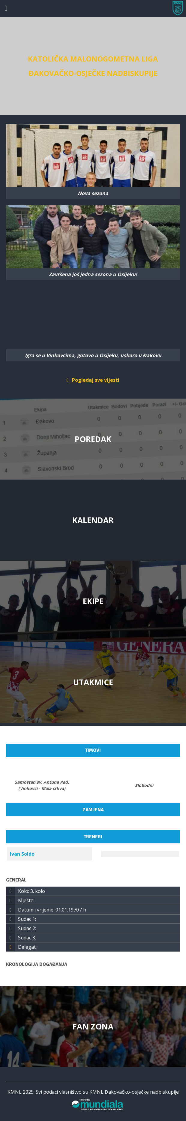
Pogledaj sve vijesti (93, 380)
